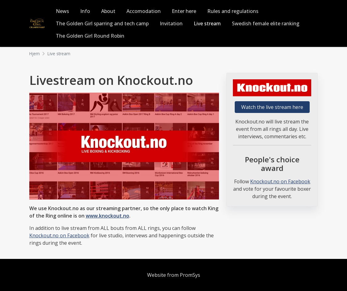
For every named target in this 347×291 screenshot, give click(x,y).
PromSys (190, 275)
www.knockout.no (107, 215)
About (108, 11)
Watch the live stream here (272, 107)
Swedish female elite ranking (265, 23)
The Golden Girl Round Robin (90, 35)
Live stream (207, 23)
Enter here (184, 11)
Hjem (34, 53)
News (62, 11)
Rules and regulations (232, 11)
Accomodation (143, 11)
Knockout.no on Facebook (59, 235)
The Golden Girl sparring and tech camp (102, 23)
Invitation (171, 23)
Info (85, 11)
